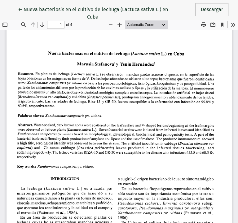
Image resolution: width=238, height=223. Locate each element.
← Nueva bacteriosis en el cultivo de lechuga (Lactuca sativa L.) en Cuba (93, 13)
